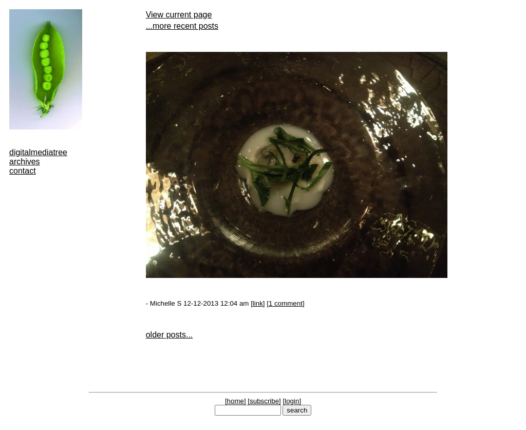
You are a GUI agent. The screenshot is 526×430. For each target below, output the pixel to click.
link (258, 303)
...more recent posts (182, 26)
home (235, 401)
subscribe (264, 401)
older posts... (169, 334)
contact (22, 170)
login (292, 401)
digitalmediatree (38, 152)
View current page (179, 14)
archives (24, 161)
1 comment (286, 303)
